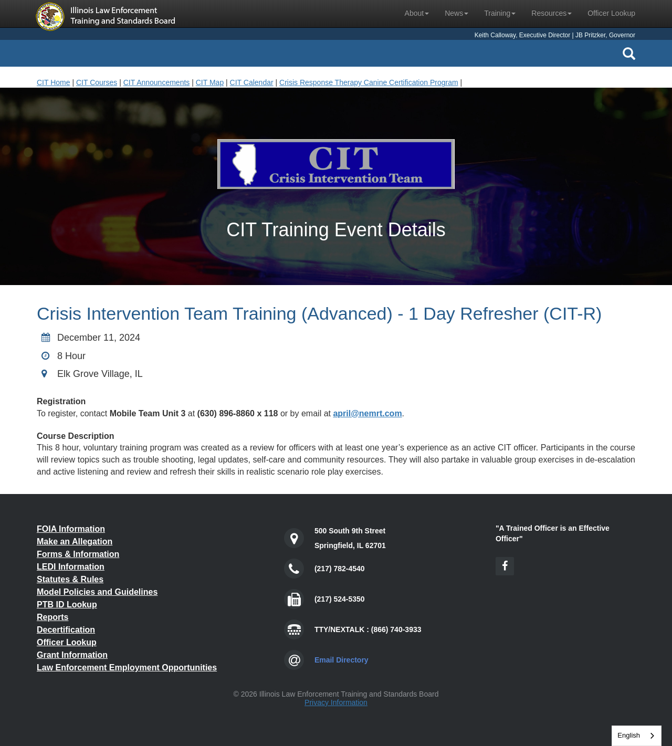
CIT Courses (96, 82)
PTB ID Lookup (67, 604)
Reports (52, 617)
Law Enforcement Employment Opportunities (127, 667)
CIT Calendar (252, 82)
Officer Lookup (611, 13)
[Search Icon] (629, 53)
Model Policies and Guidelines (97, 591)
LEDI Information (70, 566)
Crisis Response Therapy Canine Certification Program (368, 82)
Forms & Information (78, 554)
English (628, 735)
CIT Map (210, 82)
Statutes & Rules (70, 579)
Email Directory (341, 660)
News (456, 13)
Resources (551, 13)
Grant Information (72, 654)
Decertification (66, 629)
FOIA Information (71, 528)
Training (500, 13)
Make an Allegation (74, 541)
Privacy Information (336, 702)
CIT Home (53, 82)
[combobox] (637, 736)
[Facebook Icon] (505, 566)
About (417, 13)
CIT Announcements (156, 82)
